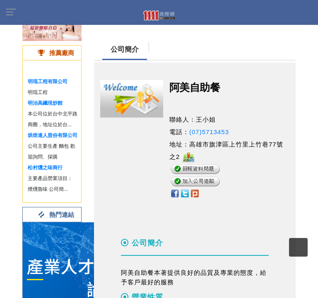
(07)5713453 (209, 131)
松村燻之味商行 (45, 168)
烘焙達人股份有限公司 (52, 135)
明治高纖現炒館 (45, 103)
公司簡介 (125, 49)
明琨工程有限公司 (47, 81)
